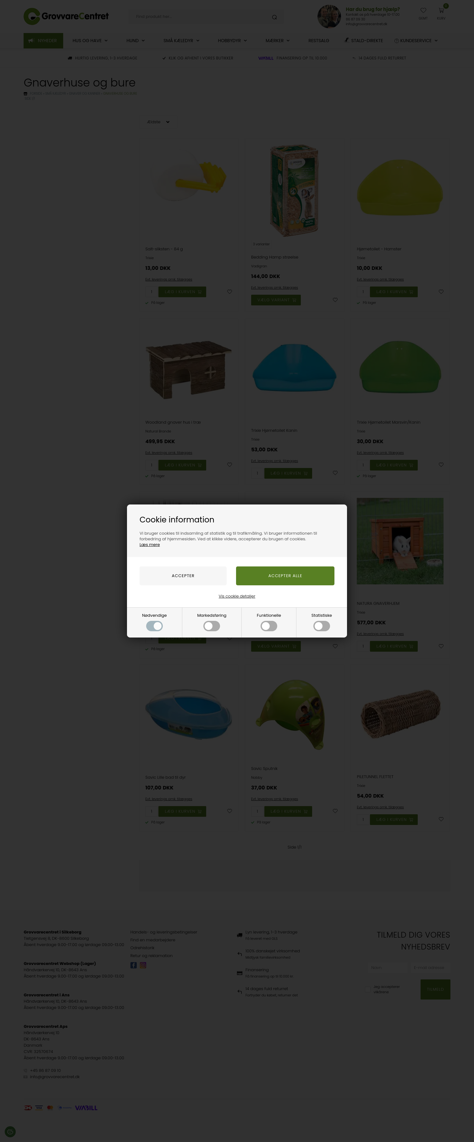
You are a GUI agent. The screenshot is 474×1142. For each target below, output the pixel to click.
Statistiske (321, 621)
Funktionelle (269, 621)
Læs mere (150, 545)
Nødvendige (154, 621)
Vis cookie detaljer (237, 596)
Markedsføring (211, 621)
